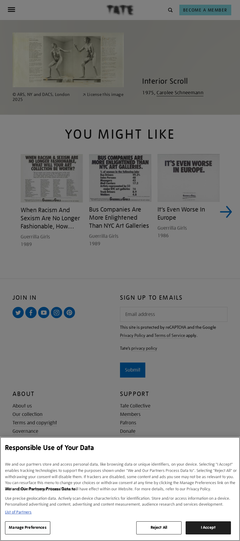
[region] (120, 489)
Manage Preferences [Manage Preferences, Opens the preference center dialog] (27, 527)
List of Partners (18, 512)
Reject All (159, 527)
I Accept (208, 527)
